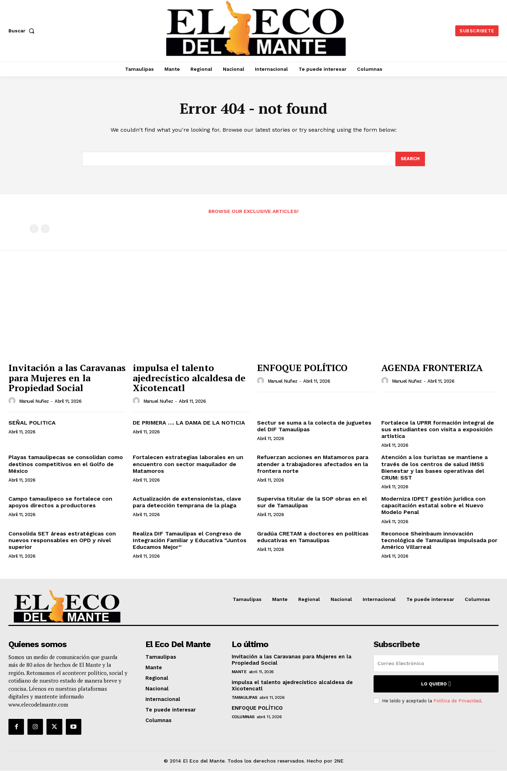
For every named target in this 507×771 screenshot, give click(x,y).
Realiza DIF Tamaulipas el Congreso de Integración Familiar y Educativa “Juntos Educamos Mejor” (189, 540)
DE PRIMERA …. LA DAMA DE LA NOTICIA (189, 422)
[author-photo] (13, 401)
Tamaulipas (244, 697)
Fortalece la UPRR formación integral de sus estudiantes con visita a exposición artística (437, 429)
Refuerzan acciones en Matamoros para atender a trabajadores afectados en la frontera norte (312, 464)
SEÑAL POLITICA (32, 422)
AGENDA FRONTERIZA (432, 368)
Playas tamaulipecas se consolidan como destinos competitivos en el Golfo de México (65, 464)
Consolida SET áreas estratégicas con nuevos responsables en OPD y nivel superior (62, 540)
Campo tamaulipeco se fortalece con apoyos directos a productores (60, 502)
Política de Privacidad (457, 700)
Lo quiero (436, 684)
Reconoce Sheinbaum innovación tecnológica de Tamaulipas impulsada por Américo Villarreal (439, 540)
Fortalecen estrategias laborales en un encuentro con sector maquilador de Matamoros (188, 464)
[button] (22, 30)
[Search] (410, 159)
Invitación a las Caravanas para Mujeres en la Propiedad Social (67, 378)
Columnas (243, 717)
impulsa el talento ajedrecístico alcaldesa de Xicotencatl (189, 378)
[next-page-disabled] (45, 228)
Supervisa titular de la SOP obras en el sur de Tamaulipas (312, 502)
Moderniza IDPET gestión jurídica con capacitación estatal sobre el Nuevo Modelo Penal (433, 506)
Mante (239, 672)
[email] (436, 663)
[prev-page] (34, 228)
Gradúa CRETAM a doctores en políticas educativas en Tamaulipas (313, 537)
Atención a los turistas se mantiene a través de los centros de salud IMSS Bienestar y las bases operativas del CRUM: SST (434, 467)
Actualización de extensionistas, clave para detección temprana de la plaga (187, 502)
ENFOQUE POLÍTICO (302, 368)
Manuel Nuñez (34, 401)
